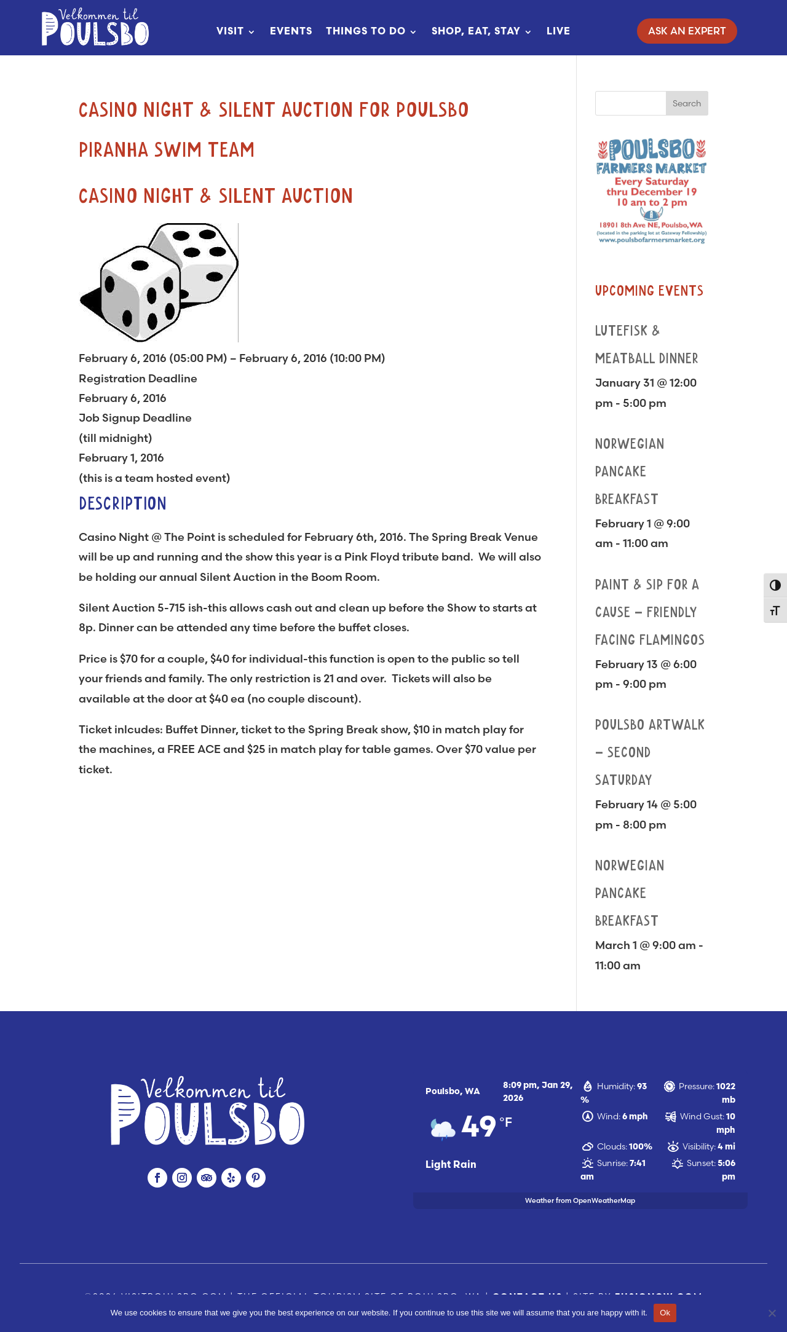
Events (291, 32)
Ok (665, 1312)
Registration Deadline (138, 378)
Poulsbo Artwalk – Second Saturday (650, 753)
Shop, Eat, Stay (476, 32)
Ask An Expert (687, 31)
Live (559, 32)
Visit (230, 32)
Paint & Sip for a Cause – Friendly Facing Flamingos (650, 612)
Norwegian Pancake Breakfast (630, 472)
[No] (771, 1313)
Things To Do (366, 32)
